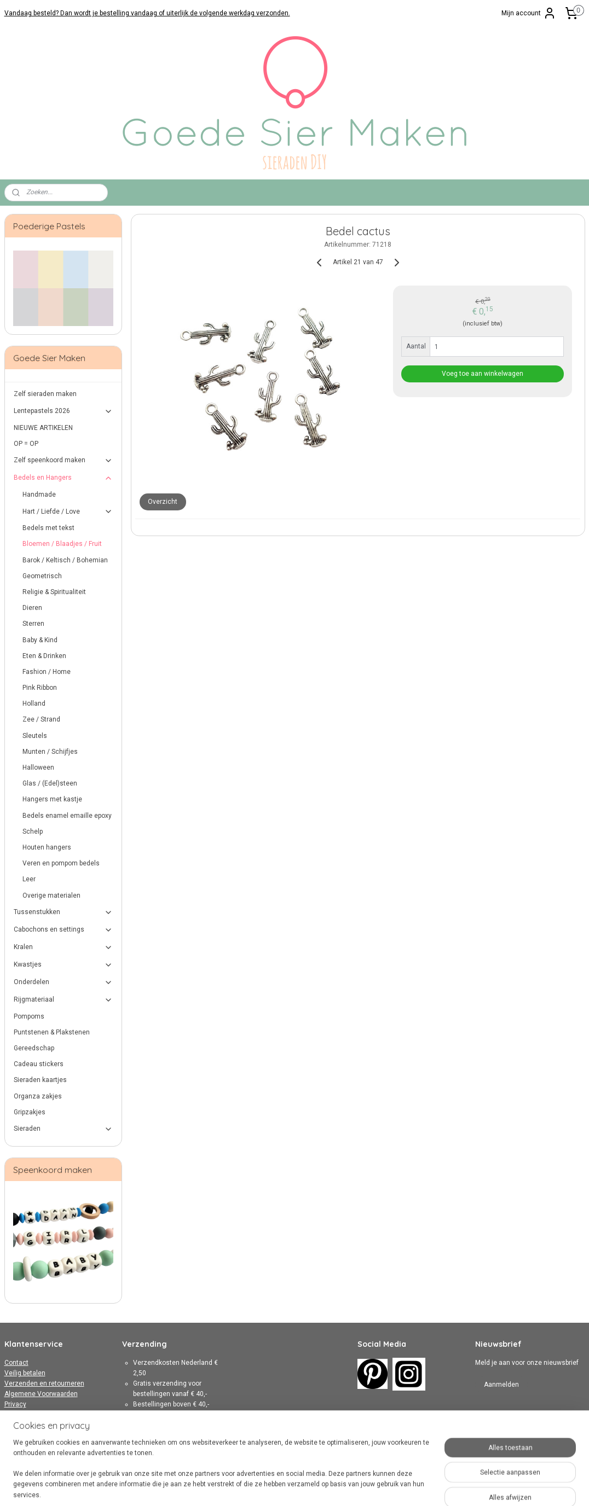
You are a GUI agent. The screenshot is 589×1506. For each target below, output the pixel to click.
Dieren (32, 608)
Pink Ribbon (39, 687)
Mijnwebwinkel (415, 1486)
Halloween (38, 767)
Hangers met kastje (52, 799)
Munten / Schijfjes (50, 751)
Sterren (33, 623)
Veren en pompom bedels (61, 863)
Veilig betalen (24, 1373)
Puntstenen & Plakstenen (52, 1032)
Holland (33, 703)
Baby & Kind (39, 640)
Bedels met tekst (48, 528)
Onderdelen (63, 982)
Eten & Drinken (44, 656)
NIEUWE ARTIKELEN (43, 428)
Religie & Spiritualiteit (54, 592)
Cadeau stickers (38, 1064)
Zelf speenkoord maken (63, 460)
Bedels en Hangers (63, 478)
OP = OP (26, 443)
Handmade (39, 494)
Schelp (32, 831)
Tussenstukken (63, 912)
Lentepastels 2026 (63, 411)
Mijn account (528, 13)
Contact (16, 1363)
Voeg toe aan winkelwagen (482, 373)
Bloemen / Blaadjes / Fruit (62, 544)
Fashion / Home (46, 672)
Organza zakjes (38, 1096)
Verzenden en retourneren (44, 1383)
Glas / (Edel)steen (49, 783)
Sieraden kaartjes (40, 1080)
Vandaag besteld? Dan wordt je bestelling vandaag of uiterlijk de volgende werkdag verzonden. (147, 13)
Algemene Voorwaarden (41, 1394)
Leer (29, 879)
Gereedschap (34, 1048)
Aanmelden (501, 1384)
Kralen (63, 947)
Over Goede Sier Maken (39, 1415)
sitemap (262, 1486)
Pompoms (29, 1016)
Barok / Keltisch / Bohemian (65, 560)
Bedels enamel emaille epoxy (67, 815)
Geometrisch (42, 576)
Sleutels (34, 736)
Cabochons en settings (63, 930)
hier (195, 1446)
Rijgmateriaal (63, 1000)
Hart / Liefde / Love (67, 511)
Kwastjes (63, 965)
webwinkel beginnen (323, 1486)
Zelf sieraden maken (45, 394)
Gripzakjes (29, 1112)
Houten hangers (46, 847)
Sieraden (63, 1129)
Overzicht (162, 501)
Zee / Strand (41, 719)
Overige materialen (51, 895)
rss (283, 1486)
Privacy (15, 1404)
